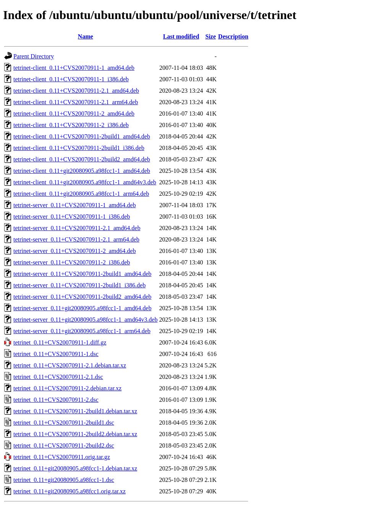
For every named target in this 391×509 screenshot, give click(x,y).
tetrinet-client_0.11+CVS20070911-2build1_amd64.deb (81, 136)
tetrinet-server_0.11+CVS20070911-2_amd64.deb (74, 251)
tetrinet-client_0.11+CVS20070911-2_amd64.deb (73, 113)
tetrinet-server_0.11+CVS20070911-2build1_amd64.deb (82, 274)
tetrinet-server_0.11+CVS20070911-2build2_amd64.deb (82, 296)
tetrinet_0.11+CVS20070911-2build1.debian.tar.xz (75, 411)
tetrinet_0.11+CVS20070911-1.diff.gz (60, 342)
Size (210, 36)
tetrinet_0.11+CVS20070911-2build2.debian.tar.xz (75, 434)
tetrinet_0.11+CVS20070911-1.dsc (56, 354)
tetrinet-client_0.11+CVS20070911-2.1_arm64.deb (75, 102)
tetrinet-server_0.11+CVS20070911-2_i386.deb (71, 262)
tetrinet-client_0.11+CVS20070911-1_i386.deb (71, 79)
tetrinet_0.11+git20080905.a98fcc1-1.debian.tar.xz (75, 468)
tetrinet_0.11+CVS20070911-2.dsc (56, 399)
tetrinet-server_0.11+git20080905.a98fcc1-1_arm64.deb (81, 331)
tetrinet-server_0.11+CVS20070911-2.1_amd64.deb (77, 228)
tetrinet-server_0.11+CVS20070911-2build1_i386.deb (79, 285)
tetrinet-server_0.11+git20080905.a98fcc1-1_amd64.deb (82, 308)
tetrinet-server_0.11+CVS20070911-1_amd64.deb (74, 205)
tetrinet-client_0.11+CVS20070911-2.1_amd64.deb (76, 90)
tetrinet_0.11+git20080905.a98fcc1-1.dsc (63, 480)
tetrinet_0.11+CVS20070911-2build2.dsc (63, 445)
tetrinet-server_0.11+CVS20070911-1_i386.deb (71, 216)
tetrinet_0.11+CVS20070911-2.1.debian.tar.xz (69, 365)
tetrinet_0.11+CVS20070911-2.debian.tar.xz (67, 388)
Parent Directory (33, 56)
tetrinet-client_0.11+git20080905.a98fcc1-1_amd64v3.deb (84, 182)
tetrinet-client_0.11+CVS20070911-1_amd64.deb (73, 67)
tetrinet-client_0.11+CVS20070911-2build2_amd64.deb (81, 159)
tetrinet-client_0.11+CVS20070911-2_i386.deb (71, 125)
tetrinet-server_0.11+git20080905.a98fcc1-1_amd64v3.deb (85, 319)
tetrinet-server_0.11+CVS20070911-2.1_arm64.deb (76, 239)
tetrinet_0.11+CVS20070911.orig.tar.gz (61, 457)
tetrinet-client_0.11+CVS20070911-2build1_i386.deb (78, 148)
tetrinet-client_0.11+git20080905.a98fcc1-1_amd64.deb (81, 171)
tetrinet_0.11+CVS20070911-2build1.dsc (63, 422)
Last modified (181, 36)
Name (85, 36)
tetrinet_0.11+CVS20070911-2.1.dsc (58, 377)
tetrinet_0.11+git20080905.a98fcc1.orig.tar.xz (69, 491)
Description (233, 36)
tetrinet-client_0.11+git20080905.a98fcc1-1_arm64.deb (81, 193)
